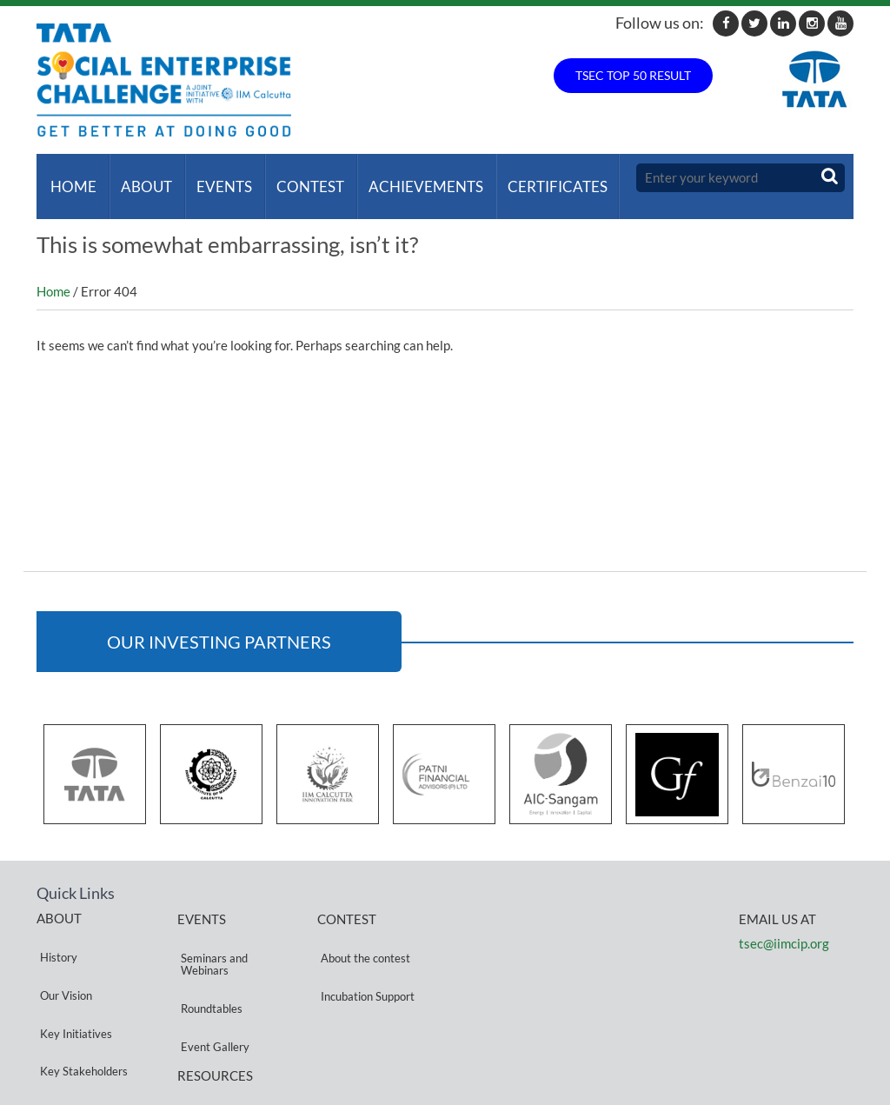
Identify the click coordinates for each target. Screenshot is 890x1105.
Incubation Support (364, 953)
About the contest (362, 932)
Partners (58, 1015)
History (55, 931)
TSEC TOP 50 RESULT (633, 75)
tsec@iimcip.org (784, 927)
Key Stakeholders (80, 994)
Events (214, 178)
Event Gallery (211, 986)
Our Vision (63, 952)
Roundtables (208, 965)
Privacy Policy (212, 1037)
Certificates (537, 178)
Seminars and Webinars (210, 938)
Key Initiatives (73, 973)
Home (70, 178)
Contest (296, 178)
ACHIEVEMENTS (408, 178)
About (139, 178)
